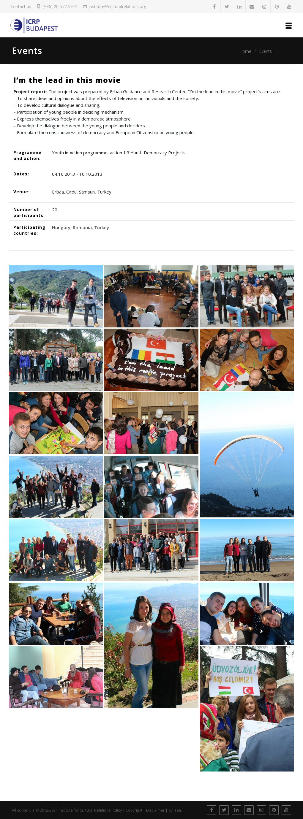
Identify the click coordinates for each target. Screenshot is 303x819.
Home (245, 51)
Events (265, 51)
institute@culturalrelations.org (117, 6)
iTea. (177, 810)
